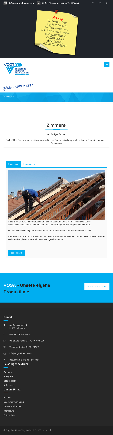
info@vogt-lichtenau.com (19, 3)
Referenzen (16, 253)
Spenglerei (8, 376)
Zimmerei (8, 372)
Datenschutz (9, 415)
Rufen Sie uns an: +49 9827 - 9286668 (58, 3)
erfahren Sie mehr (97, 286)
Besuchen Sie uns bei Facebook (24, 360)
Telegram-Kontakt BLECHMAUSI (24, 347)
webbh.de (47, 430)
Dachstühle (13, 164)
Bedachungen (10, 381)
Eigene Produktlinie (12, 406)
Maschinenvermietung (14, 402)
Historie (7, 397)
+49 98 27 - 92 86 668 (19, 334)
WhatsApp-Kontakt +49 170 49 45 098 (26, 341)
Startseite (8, 96)
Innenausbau (29, 164)
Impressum (9, 411)
